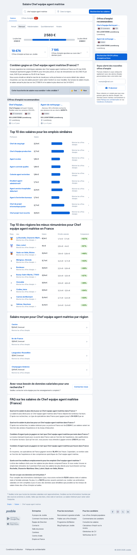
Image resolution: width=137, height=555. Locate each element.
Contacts (35, 525)
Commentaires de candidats (93, 519)
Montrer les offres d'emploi (80, 144)
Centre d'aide (37, 536)
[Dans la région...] (72, 12)
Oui (74, 90)
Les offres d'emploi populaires (94, 515)
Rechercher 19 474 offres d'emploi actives (107, 56)
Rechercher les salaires (100, 11)
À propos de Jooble (39, 515)
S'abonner (111, 88)
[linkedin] (128, 512)
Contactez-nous (81, 387)
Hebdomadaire (32, 26)
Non (83, 90)
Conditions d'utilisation (104, 102)
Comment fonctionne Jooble (43, 519)
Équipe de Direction (39, 522)
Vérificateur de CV (89, 535)
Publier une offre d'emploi (66, 519)
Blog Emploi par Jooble (65, 525)
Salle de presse (38, 529)
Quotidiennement (47, 26)
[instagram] (118, 512)
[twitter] (123, 512)
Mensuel (22, 26)
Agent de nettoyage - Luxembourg (51, 105)
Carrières (35, 532)
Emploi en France (38, 539)
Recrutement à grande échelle (68, 515)
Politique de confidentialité (110, 100)
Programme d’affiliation (65, 522)
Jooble (128, 550)
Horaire (59, 26)
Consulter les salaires (90, 522)
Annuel (13, 26)
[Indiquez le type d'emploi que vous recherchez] (38, 12)
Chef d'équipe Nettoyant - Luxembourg (15, 105)
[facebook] (112, 512)
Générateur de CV (89, 531)
